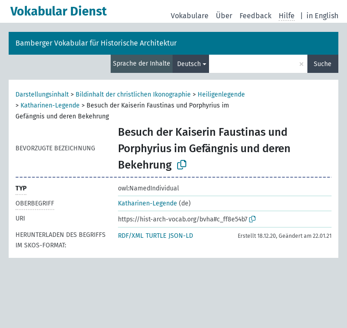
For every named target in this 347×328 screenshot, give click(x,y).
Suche (323, 64)
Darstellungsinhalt (42, 94)
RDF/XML (130, 236)
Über (224, 15)
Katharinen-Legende (50, 105)
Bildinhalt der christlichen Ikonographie (133, 94)
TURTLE (156, 236)
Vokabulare (190, 15)
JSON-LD (180, 236)
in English (322, 15)
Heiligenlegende (221, 94)
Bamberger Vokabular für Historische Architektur (96, 43)
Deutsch (189, 64)
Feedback (255, 15)
